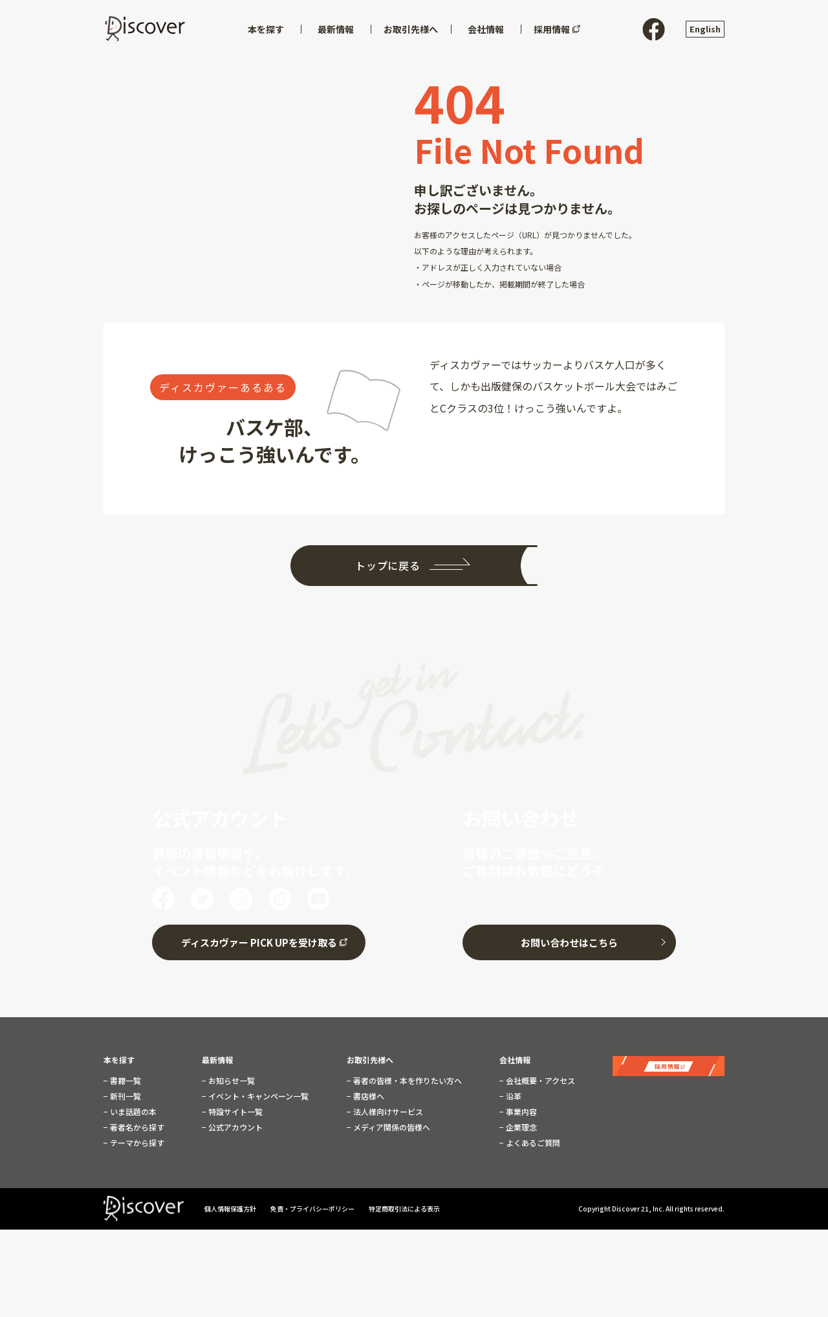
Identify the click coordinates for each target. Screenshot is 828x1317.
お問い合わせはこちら (569, 939)
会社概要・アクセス (539, 1077)
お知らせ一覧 (230, 1077)
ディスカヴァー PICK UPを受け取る (259, 939)
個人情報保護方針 (230, 1206)
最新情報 (217, 1057)
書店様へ (367, 1093)
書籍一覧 (124, 1077)
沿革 (512, 1093)
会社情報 (514, 1057)
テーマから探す (136, 1139)
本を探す (119, 1057)
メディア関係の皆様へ (390, 1124)
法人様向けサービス (387, 1108)
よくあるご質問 (532, 1139)
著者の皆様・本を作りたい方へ (406, 1077)
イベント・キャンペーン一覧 (257, 1093)
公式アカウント (234, 1124)
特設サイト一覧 (234, 1108)
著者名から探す (136, 1124)
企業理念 (520, 1124)
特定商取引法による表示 (404, 1206)
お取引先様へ (370, 1057)
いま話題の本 (132, 1108)
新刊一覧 (124, 1093)
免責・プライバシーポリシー (313, 1206)
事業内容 (520, 1108)
